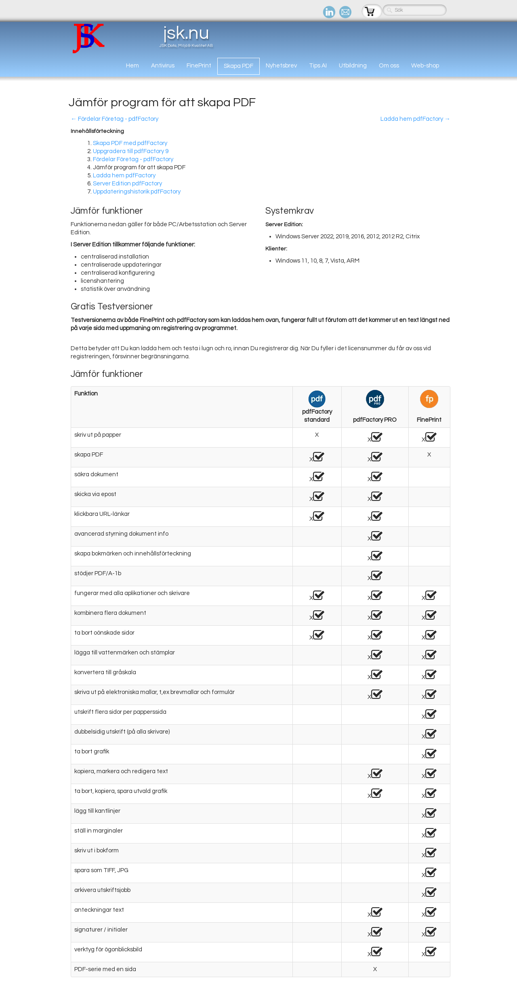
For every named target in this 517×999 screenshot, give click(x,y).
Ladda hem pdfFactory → (415, 119)
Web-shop (425, 66)
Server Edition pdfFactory (127, 184)
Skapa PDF (238, 66)
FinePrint (199, 66)
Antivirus (162, 66)
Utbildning (353, 66)
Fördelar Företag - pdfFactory (133, 159)
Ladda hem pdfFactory (124, 175)
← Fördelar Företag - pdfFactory (114, 119)
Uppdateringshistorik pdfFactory (137, 192)
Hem (132, 66)
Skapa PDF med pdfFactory (130, 143)
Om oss (389, 66)
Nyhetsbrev (281, 66)
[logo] (143, 38)
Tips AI (318, 66)
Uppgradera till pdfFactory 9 (130, 151)
